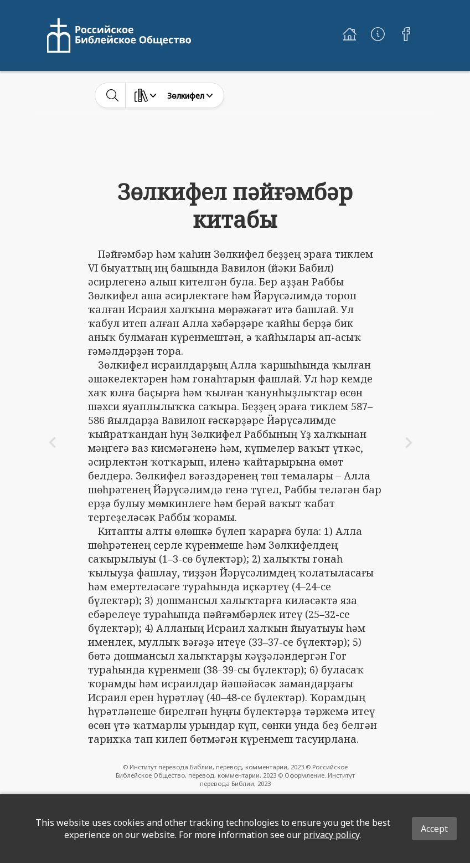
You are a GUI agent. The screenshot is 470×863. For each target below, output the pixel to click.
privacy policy (331, 835)
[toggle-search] (113, 95)
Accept (434, 829)
